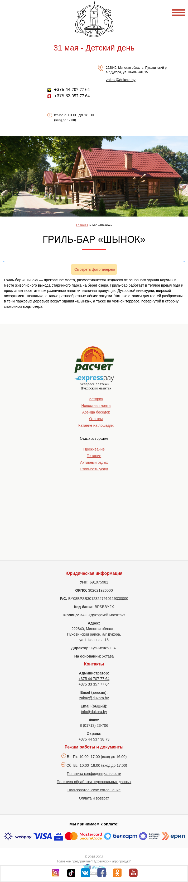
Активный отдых (94, 462)
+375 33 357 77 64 (94, 684)
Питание (94, 456)
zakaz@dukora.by (121, 80)
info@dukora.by (94, 712)
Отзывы (96, 419)
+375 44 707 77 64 (94, 679)
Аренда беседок (96, 412)
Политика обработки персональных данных (94, 782)
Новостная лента (95, 405)
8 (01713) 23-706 (94, 725)
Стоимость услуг (94, 469)
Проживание (94, 449)
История (96, 399)
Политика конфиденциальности (94, 773)
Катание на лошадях (96, 425)
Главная (82, 225)
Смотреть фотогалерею (94, 269)
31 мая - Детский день (94, 47)
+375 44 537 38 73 (94, 739)
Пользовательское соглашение (94, 790)
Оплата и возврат (94, 798)
